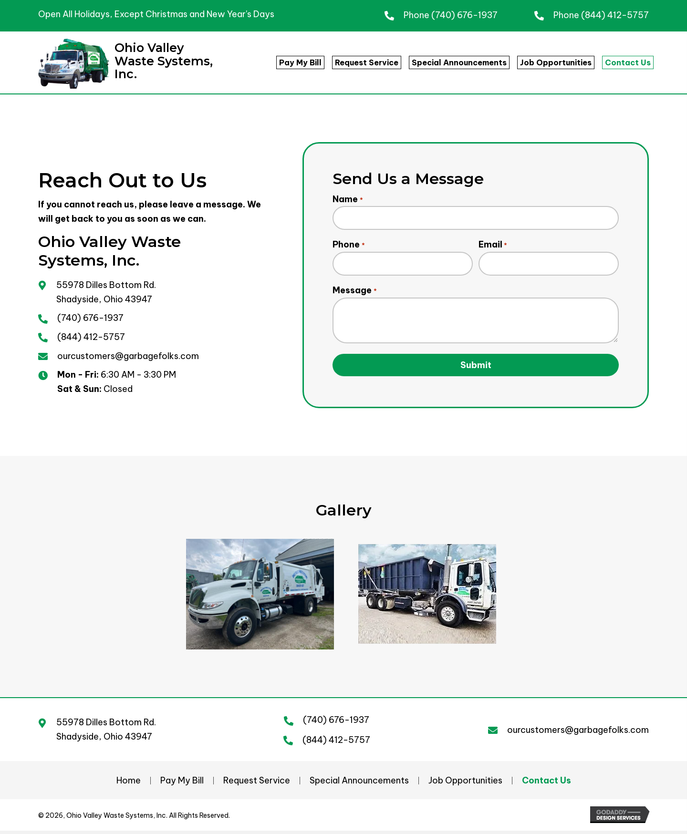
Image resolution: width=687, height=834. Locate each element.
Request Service (256, 784)
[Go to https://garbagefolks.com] (132, 64)
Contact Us (546, 784)
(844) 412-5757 (615, 15)
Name (348, 199)
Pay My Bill (182, 784)
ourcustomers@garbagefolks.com (128, 357)
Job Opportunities (465, 784)
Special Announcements (359, 784)
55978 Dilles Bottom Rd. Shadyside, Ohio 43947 (106, 733)
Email (493, 246)
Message (354, 293)
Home (128, 784)
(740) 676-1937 (464, 15)
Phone (348, 246)
